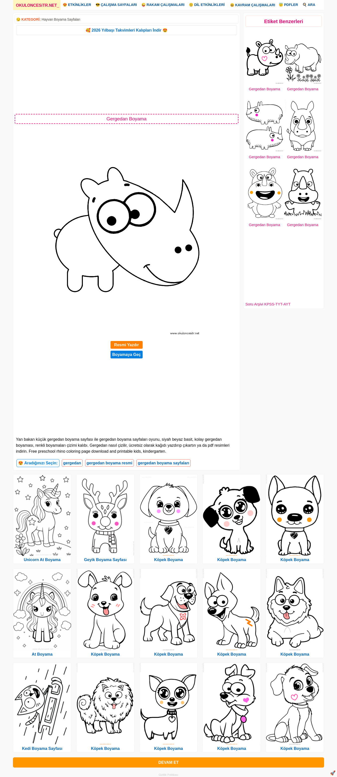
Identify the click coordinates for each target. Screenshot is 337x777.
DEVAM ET (168, 762)
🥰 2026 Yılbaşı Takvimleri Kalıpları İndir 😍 (127, 30)
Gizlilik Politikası (168, 774)
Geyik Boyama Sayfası (105, 560)
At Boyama (42, 654)
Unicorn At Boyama (42, 560)
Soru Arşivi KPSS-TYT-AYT (267, 304)
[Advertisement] (126, 74)
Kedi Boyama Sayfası (42, 748)
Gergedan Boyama (264, 89)
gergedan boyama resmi (109, 463)
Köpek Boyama (105, 654)
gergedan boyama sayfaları (163, 463)
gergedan (72, 463)
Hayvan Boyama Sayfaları (61, 19)
